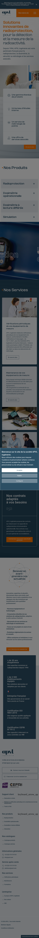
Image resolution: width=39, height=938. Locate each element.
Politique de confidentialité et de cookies (24, 486)
